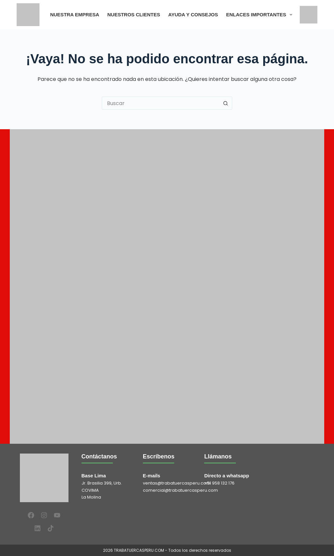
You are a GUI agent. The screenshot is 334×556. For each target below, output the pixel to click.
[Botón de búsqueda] (225, 103)
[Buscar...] (160, 103)
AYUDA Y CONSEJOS (193, 14)
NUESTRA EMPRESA (74, 14)
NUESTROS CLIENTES (133, 14)
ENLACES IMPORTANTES (260, 15)
